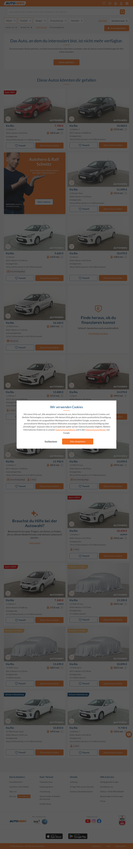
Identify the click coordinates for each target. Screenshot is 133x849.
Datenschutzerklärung (65, 429)
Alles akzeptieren (77, 441)
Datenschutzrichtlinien (95, 429)
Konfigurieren (51, 441)
